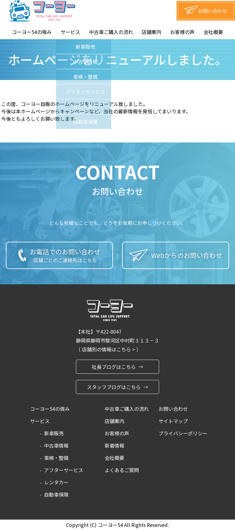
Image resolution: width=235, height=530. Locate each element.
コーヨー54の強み (32, 32)
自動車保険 (56, 494)
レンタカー (56, 482)
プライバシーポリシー (183, 433)
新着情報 (114, 445)
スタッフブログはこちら (114, 387)
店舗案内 (151, 32)
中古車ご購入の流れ (111, 32)
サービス (70, 32)
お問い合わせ (173, 408)
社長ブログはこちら (114, 366)
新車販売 (54, 433)
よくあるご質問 (122, 470)
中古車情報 (56, 445)
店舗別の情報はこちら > (109, 349)
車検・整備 (56, 457)
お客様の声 (182, 32)
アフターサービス (63, 470)
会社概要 (213, 32)
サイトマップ (173, 420)
